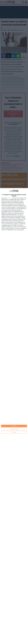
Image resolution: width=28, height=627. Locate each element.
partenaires (9, 198)
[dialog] (14, 407)
